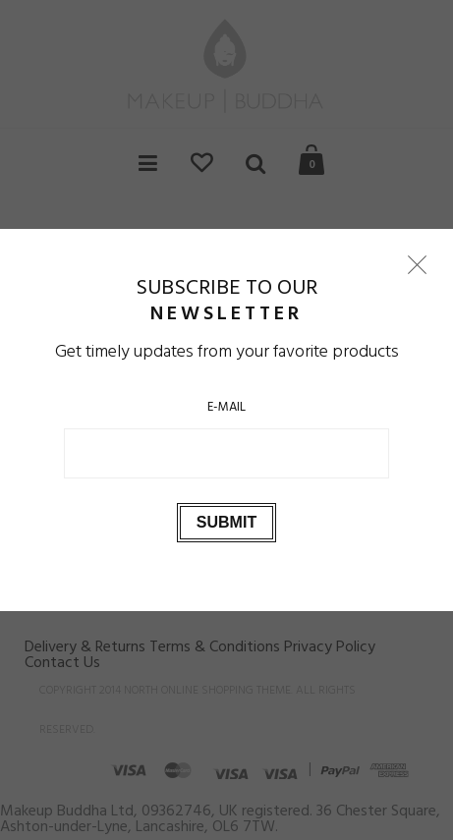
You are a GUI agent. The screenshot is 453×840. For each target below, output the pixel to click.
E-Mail (226, 407)
